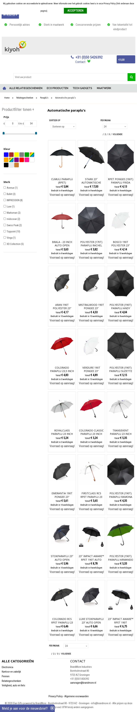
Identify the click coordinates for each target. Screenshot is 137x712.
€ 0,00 (121, 59)
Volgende (117, 134)
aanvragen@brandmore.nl (83, 682)
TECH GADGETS (82, 88)
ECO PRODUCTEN (57, 88)
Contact (80, 62)
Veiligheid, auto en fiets (13, 685)
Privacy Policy (56, 696)
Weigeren (92, 11)
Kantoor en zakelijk (11, 671)
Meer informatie (55, 11)
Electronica (7, 667)
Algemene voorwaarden (76, 696)
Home (4, 88)
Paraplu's (44, 98)
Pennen (5, 676)
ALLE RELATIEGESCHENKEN (25, 88)
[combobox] (70, 77)
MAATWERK (104, 88)
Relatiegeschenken (24, 98)
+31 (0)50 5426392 (89, 57)
